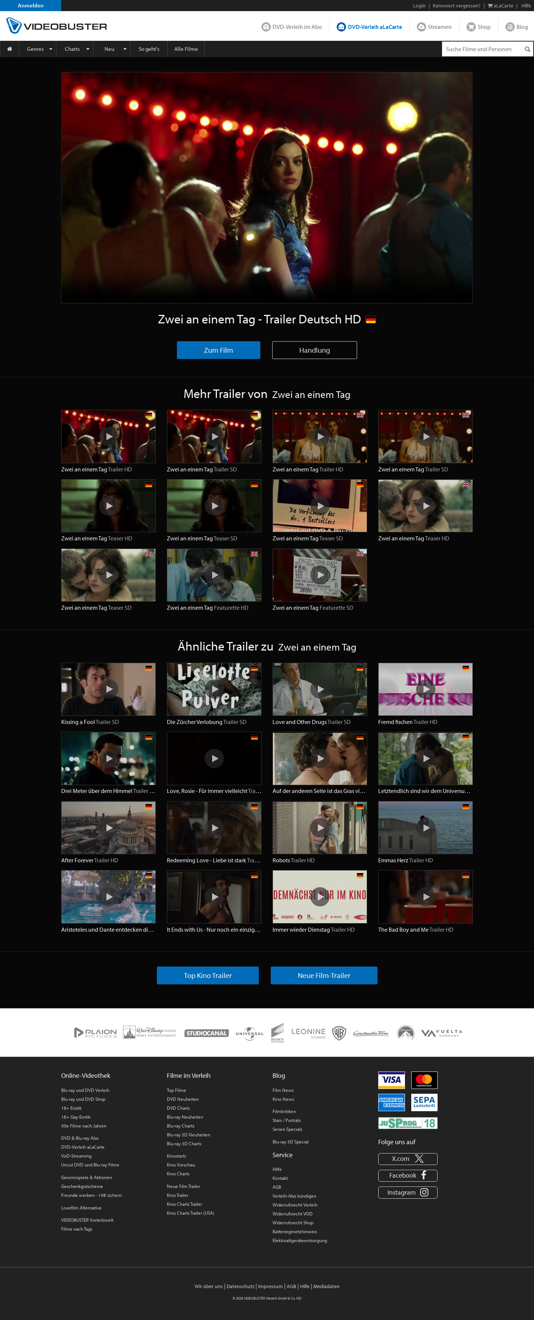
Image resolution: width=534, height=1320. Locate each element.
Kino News (283, 1099)
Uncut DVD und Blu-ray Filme (90, 1165)
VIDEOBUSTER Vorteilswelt (87, 1220)
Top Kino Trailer (208, 975)
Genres (35, 48)
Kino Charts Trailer (184, 1204)
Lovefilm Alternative (81, 1208)
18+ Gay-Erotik (75, 1117)
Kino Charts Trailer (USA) (190, 1213)
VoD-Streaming (76, 1156)
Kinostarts (176, 1156)
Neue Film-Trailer (324, 975)
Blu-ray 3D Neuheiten (188, 1135)
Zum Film (218, 350)
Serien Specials (287, 1129)
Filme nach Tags (76, 1229)
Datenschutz (240, 1286)
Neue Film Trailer (183, 1186)
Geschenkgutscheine (82, 1186)
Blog (522, 26)
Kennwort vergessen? (457, 5)
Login (419, 5)
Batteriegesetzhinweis (295, 1231)
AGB (277, 1187)
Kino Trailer (177, 1195)
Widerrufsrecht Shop (293, 1222)
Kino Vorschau (181, 1165)
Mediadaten (326, 1286)
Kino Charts (178, 1173)
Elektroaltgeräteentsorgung (300, 1240)
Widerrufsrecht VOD (293, 1214)
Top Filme (176, 1090)
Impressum (270, 1286)
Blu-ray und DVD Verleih (85, 1090)
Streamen (440, 26)
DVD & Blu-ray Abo (80, 1138)
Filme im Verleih (189, 1075)
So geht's (149, 48)
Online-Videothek (85, 1075)
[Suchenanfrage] (487, 49)
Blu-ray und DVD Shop (83, 1099)
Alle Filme (186, 48)
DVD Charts (178, 1108)
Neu (109, 48)
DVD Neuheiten (183, 1099)
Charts (72, 48)
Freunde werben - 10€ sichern (91, 1195)
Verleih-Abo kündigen (294, 1196)
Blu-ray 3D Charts (184, 1143)
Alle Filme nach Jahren (83, 1126)
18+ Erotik (71, 1108)
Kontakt (280, 1178)
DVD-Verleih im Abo (297, 26)
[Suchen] (527, 49)
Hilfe (277, 1169)
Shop (484, 26)
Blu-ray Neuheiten (185, 1117)
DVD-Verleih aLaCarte (375, 26)
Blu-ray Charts (180, 1126)
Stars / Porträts (287, 1120)
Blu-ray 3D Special (291, 1142)
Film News (283, 1090)
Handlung (314, 350)
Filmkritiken (284, 1111)
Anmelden (31, 5)
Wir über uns (209, 1286)
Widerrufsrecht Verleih (295, 1205)
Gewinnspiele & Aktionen (86, 1177)
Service (283, 1155)
